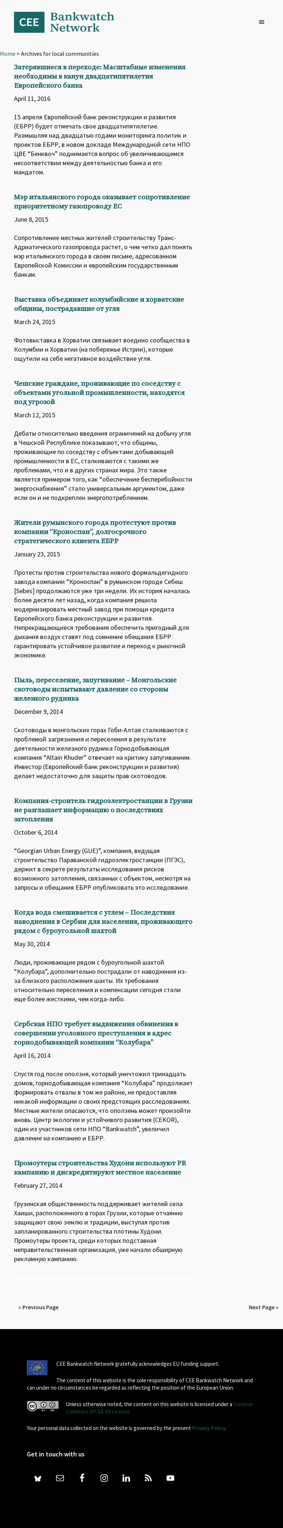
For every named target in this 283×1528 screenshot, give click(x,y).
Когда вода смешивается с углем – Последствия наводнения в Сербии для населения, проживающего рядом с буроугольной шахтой (103, 921)
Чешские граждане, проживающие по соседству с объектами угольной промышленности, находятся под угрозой (99, 393)
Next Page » (264, 1307)
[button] (263, 22)
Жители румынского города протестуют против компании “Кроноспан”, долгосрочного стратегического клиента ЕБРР (95, 532)
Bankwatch (69, 22)
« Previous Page (38, 1307)
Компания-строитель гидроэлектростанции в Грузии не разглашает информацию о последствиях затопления (103, 810)
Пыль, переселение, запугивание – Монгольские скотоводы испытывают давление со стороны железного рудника (95, 689)
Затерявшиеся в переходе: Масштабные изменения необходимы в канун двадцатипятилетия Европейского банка (99, 76)
